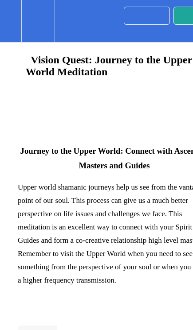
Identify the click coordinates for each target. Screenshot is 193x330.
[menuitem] (38, 21)
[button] (10, 21)
